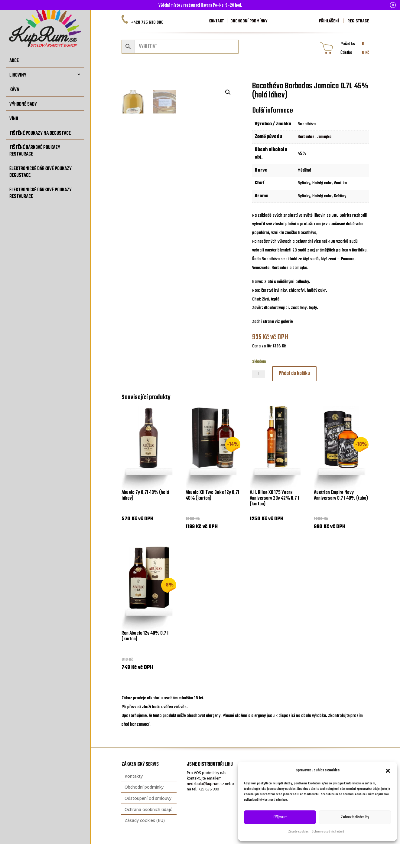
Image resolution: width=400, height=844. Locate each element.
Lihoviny (17, 75)
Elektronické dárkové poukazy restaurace (40, 193)
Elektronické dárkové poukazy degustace (40, 172)
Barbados (306, 136)
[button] (388, 771)
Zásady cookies (298, 831)
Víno (13, 119)
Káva (14, 90)
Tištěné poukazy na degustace (40, 133)
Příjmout (280, 817)
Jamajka (324, 136)
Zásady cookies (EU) (145, 820)
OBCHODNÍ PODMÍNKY (248, 21)
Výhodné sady (23, 104)
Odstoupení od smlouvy (148, 798)
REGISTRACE (357, 21)
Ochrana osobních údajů (328, 831)
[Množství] (258, 374)
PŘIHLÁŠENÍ (329, 21)
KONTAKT (216, 21)
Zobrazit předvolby (355, 817)
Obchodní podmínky (144, 787)
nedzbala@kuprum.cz (205, 783)
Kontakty (134, 776)
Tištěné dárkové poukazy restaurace (34, 150)
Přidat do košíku (294, 373)
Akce (14, 61)
